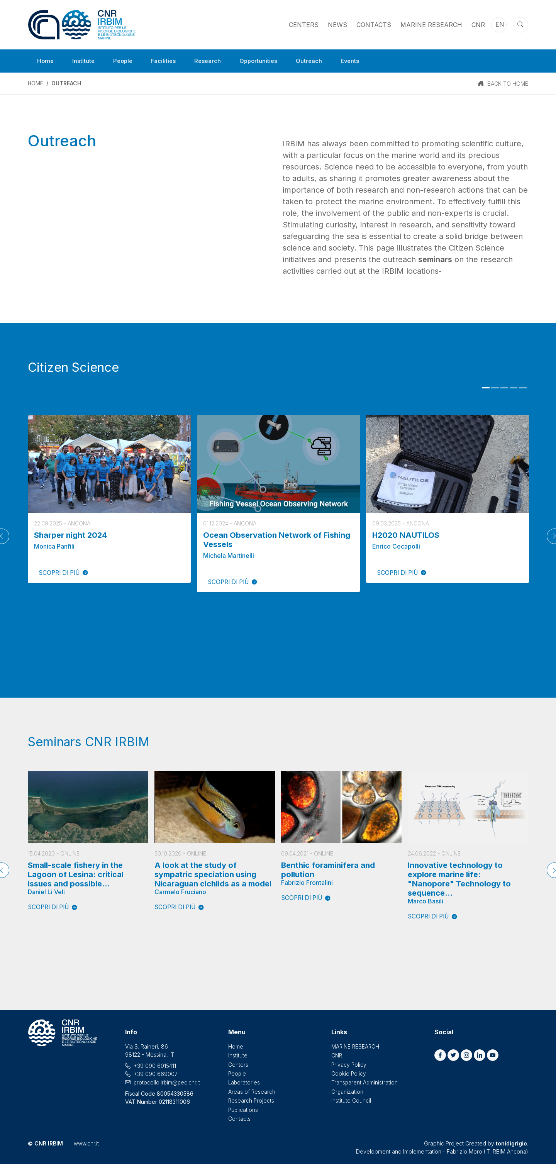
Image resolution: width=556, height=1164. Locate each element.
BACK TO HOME (507, 83)
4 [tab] (513, 388)
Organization (347, 1091)
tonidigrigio (511, 1142)
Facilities (169, 61)
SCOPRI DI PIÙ (66, 573)
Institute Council (351, 1100)
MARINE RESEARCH (431, 25)
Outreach (325, 61)
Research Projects (251, 1100)
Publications (243, 1109)
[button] (440, 1055)
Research (216, 61)
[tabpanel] (109, 499)
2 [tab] (495, 388)
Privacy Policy (349, 1064)
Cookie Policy (348, 1073)
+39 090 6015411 (155, 1066)
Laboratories (244, 1082)
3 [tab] (504, 388)
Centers (304, 25)
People (127, 61)
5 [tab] (523, 388)
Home (46, 61)
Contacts (373, 25)
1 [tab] (486, 388)
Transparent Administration (364, 1082)
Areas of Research (252, 1091)
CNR (478, 25)
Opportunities (271, 61)
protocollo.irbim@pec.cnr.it (167, 1082)
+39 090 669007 (156, 1074)
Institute (85, 61)
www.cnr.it (86, 1142)
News (337, 25)
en (499, 25)
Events (368, 61)
